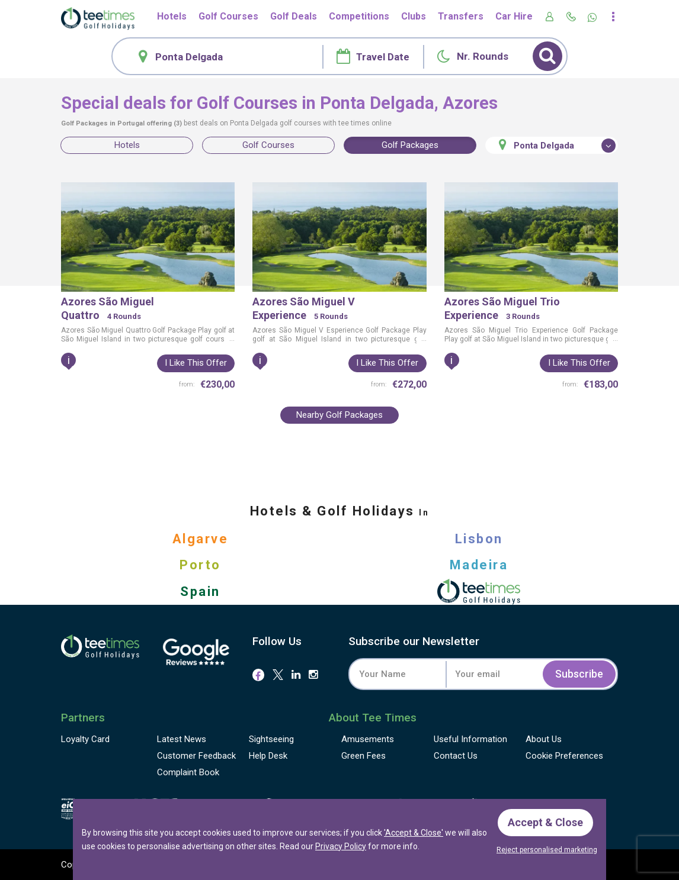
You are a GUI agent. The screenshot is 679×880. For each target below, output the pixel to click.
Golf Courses (228, 16)
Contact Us (456, 755)
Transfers (460, 16)
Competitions (359, 16)
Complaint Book (188, 772)
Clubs (413, 16)
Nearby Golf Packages (339, 415)
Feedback (196, 755)
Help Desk (268, 755)
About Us (544, 739)
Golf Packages (410, 145)
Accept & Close (545, 822)
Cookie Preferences (564, 755)
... (231, 338)
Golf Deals (293, 16)
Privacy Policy (340, 845)
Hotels (172, 16)
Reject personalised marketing (547, 850)
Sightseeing (271, 739)
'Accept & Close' (413, 832)
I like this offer (196, 362)
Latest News (181, 739)
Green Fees (363, 755)
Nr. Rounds (482, 56)
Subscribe (579, 674)
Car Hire (514, 16)
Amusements (367, 739)
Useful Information (470, 739)
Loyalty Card (85, 739)
